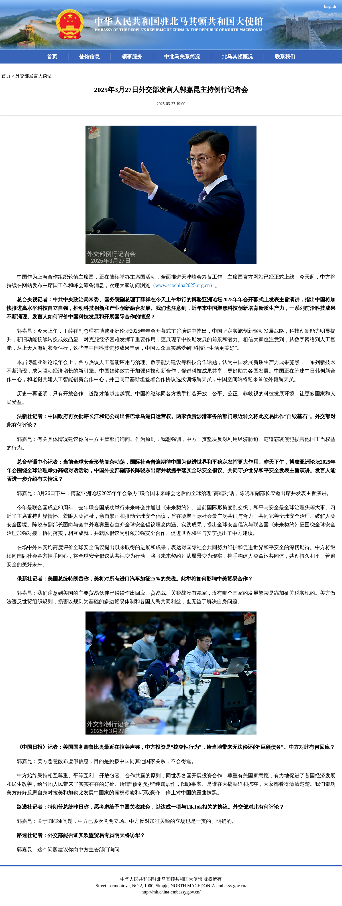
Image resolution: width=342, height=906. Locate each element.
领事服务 (132, 57)
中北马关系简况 (182, 57)
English (330, 6)
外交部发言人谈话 (33, 75)
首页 (52, 57)
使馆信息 (89, 57)
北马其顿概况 (237, 57)
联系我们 (285, 57)
